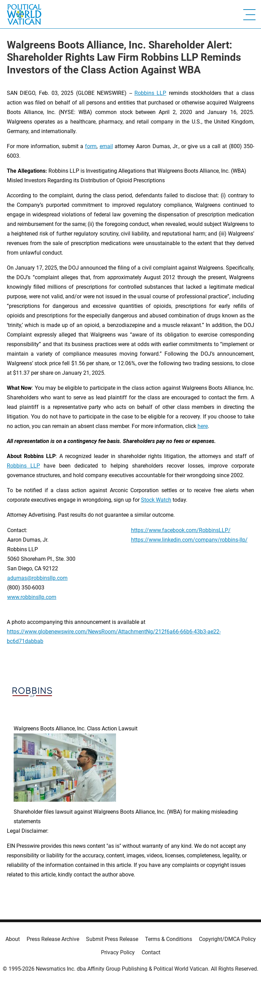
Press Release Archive (53, 939)
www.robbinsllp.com (31, 597)
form (91, 146)
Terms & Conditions (168, 939)
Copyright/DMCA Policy (227, 939)
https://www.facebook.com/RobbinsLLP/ (181, 530)
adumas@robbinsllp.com (37, 578)
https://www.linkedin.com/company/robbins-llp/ (189, 540)
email (106, 146)
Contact (151, 952)
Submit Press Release (112, 939)
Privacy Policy (118, 952)
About (12, 939)
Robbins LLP (150, 93)
